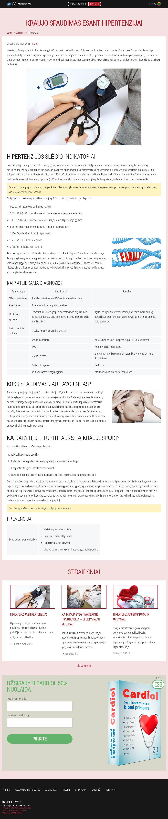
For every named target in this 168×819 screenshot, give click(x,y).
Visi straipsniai (84, 665)
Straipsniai (80, 789)
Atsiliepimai (51, 789)
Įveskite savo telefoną (18, 715)
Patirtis (6, 789)
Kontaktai (111, 789)
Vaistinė (96, 789)
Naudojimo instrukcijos (27, 789)
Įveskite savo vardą (16, 698)
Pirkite (39, 739)
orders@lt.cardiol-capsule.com (16, 805)
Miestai (66, 789)
